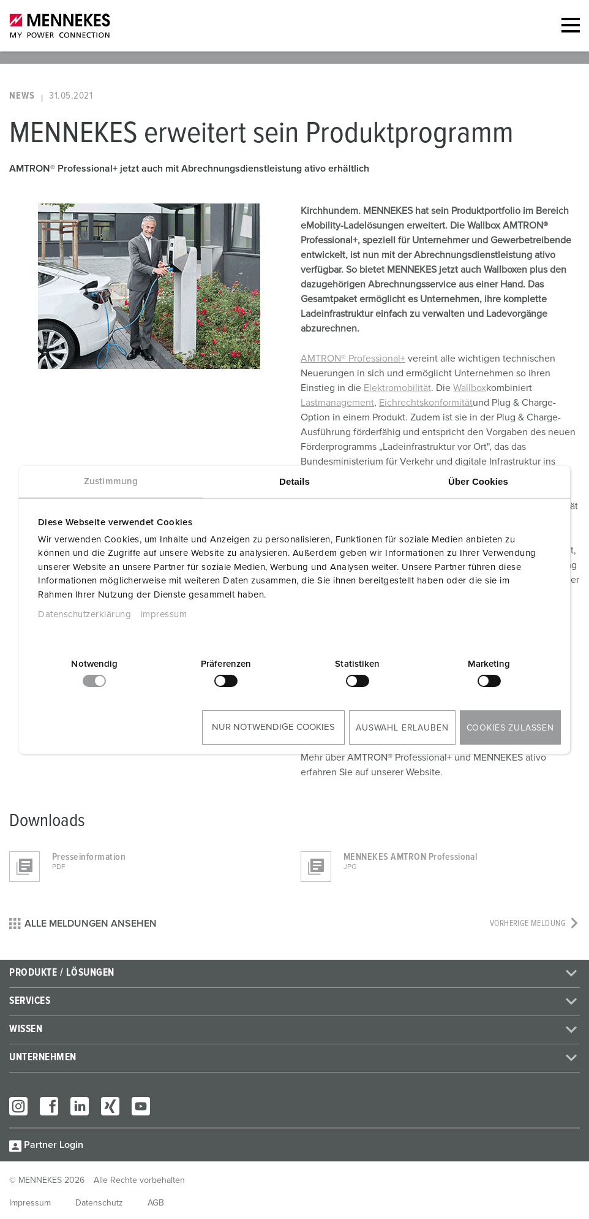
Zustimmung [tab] (111, 481)
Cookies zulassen (510, 728)
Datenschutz (99, 1203)
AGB (156, 1203)
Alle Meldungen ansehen (83, 923)
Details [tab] (294, 481)
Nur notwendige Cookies (273, 727)
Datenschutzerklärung (84, 614)
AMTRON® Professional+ (353, 358)
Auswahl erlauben (402, 728)
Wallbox (469, 388)
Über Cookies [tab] (478, 481)
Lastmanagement (337, 403)
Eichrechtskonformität (426, 403)
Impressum (163, 614)
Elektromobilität (397, 388)
